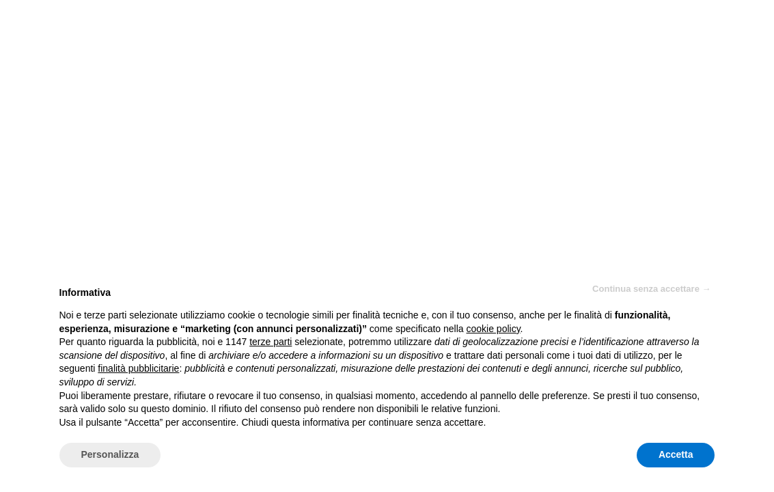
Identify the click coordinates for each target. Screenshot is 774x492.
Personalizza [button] (110, 454)
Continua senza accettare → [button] (651, 289)
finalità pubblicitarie (138, 368)
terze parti (270, 341)
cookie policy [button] (493, 328)
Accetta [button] (676, 454)
